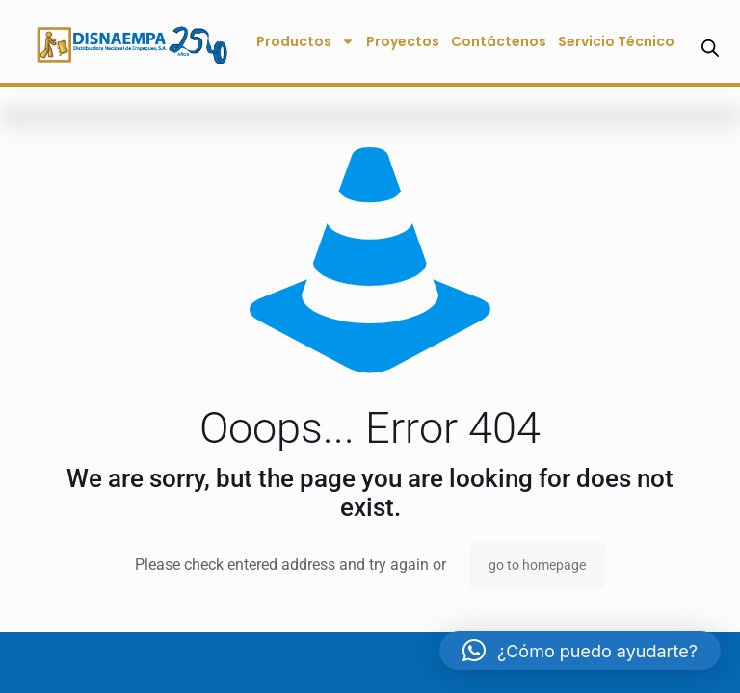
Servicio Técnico (616, 41)
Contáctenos (498, 41)
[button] (580, 650)
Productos (305, 41)
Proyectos (402, 41)
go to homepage (537, 565)
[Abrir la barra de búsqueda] (710, 47)
